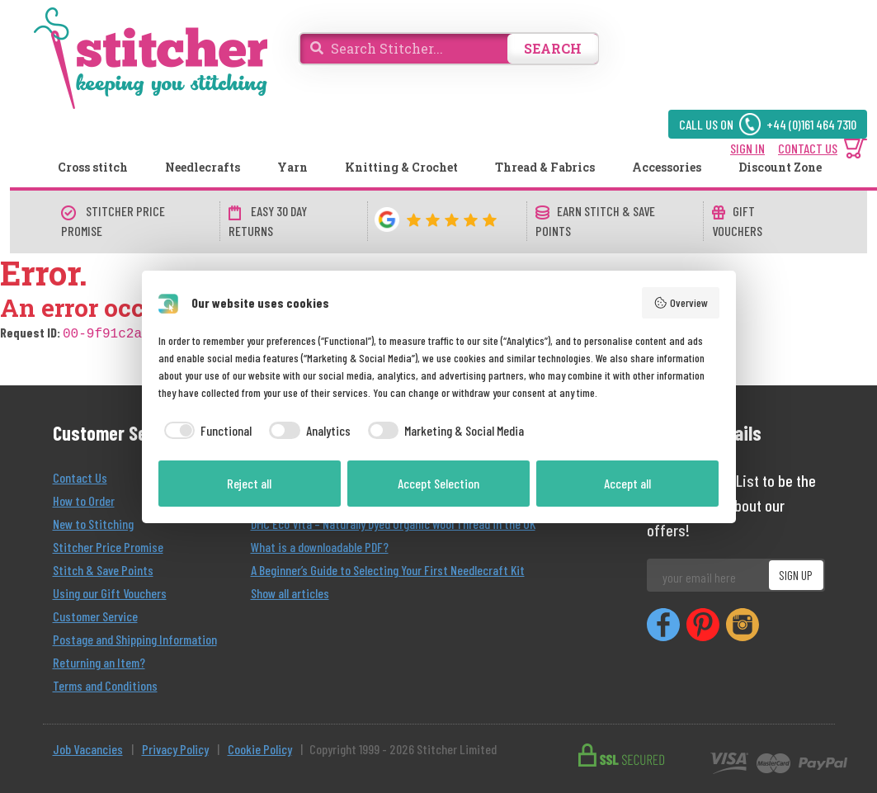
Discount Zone (780, 167)
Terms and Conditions (105, 684)
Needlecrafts (202, 167)
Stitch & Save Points (103, 568)
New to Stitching (93, 522)
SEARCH (553, 48)
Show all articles (290, 591)
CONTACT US (807, 148)
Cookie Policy (260, 747)
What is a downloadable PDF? (320, 545)
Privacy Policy (175, 747)
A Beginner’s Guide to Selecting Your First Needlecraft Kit (388, 568)
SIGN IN (747, 148)
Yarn (292, 167)
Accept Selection (438, 483)
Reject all (249, 483)
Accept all (627, 483)
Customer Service (95, 614)
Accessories (666, 167)
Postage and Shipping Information (135, 637)
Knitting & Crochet (401, 167)
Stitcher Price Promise (108, 545)
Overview (680, 302)
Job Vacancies (88, 747)
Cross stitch (93, 167)
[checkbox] (205, 431)
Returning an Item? (99, 660)
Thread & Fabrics (545, 167)
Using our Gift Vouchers (110, 591)
